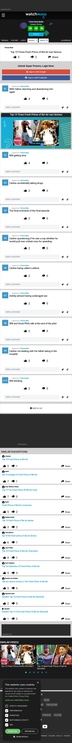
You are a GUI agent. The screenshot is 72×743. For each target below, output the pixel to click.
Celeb (46, 700)
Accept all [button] (13, 731)
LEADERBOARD (66, 40)
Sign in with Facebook (36, 77)
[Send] (62, 107)
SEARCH (44, 40)
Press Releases (42, 736)
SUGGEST (32, 40)
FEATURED (14, 40)
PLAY (36, 34)
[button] (21, 700)
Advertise (67, 736)
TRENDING (4, 40)
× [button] (38, 683)
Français (47, 715)
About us (59, 736)
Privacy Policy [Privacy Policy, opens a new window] (24, 696)
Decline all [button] (30, 731)
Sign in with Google (36, 72)
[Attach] (67, 107)
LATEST (23, 40)
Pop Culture (51, 705)
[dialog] (22, 710)
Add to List (36, 408)
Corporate (52, 736)
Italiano (57, 715)
